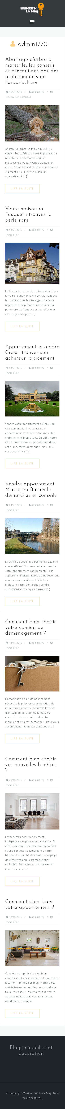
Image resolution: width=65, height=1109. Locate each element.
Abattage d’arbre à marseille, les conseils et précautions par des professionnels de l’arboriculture (31, 71)
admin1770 (38, 91)
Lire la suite (22, 188)
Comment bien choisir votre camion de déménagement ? (30, 627)
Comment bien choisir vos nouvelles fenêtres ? (31, 764)
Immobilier (12, 234)
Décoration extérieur (18, 96)
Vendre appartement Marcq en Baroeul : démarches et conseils (31, 489)
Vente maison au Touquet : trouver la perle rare (28, 214)
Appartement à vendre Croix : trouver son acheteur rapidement (32, 352)
